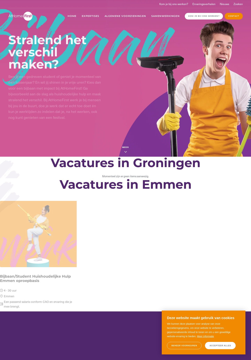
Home (72, 16)
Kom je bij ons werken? (173, 4)
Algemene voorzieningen (125, 16)
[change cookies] (184, 345)
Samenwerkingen (165, 16)
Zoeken (238, 4)
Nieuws (224, 4)
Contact (233, 16)
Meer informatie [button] (205, 336)
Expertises (90, 16)
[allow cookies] (220, 345)
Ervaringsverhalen (203, 4)
